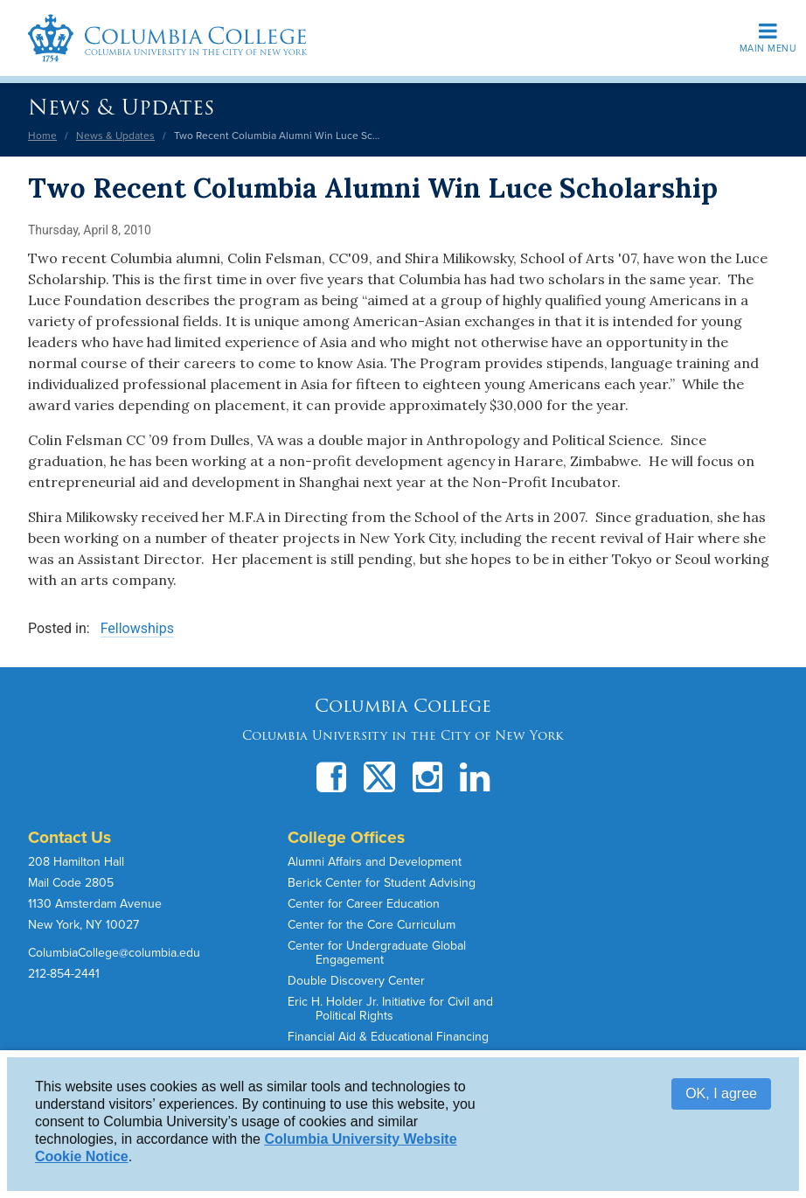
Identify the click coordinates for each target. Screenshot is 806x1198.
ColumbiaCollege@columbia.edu (114, 952)
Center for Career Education (364, 903)
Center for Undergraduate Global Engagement (377, 952)
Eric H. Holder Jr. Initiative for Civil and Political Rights (390, 1008)
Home (42, 135)
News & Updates (121, 107)
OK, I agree (721, 1093)
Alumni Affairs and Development (375, 861)
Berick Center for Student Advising (382, 882)
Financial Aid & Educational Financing (388, 1036)
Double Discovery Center (356, 980)
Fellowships (137, 628)
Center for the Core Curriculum (371, 924)
